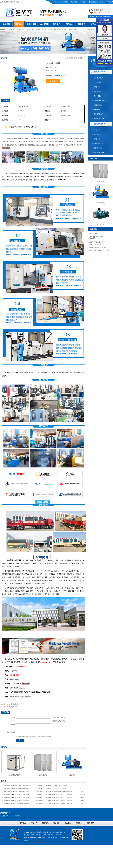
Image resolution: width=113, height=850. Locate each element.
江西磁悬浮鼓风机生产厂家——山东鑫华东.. (59, 800)
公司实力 (69, 24)
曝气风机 (97, 139)
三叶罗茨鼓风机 (16, 816)
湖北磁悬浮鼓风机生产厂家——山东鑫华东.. (17, 794)
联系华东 (79, 823)
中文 (101, 2)
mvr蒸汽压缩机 (72, 29)
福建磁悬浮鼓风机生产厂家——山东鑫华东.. (17, 803)
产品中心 (81, 58)
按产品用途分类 (99, 124)
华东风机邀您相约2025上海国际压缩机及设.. (17, 791)
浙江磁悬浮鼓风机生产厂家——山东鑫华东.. (59, 803)
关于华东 (94, 24)
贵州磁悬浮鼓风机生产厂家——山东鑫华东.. (17, 800)
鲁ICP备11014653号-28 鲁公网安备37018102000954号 (45, 840)
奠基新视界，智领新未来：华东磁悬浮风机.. (59, 791)
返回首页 (65, 2)
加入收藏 (57, 2)
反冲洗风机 (98, 148)
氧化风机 (97, 134)
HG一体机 (97, 96)
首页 (75, 58)
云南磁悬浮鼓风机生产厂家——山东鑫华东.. (59, 794)
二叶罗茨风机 (20, 29)
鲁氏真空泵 (48, 29)
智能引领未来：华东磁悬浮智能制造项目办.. (17, 788)
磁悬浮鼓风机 (4, 816)
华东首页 (6, 24)
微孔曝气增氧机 (99, 152)
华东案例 (56, 24)
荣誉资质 (56, 823)
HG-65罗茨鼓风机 (12, 707)
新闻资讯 (81, 24)
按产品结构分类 (99, 72)
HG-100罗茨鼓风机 (12, 704)
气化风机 (97, 130)
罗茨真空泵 (39, 29)
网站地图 (82, 2)
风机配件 (97, 109)
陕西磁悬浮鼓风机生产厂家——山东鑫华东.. (59, 797)
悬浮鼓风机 (31, 24)
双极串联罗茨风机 (100, 100)
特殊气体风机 (98, 143)
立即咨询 (53, 81)
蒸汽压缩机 (98, 105)
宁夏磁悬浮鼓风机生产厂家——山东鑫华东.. (17, 797)
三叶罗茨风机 (30, 29)
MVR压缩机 (44, 24)
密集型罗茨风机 (99, 118)
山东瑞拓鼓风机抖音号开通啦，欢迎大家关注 (17, 786)
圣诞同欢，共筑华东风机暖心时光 (56, 788)
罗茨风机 (18, 24)
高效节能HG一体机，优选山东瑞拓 (56, 786)
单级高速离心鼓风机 (60, 29)
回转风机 (97, 87)
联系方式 (74, 2)
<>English (108, 2)
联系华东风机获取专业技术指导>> (100, 16)
